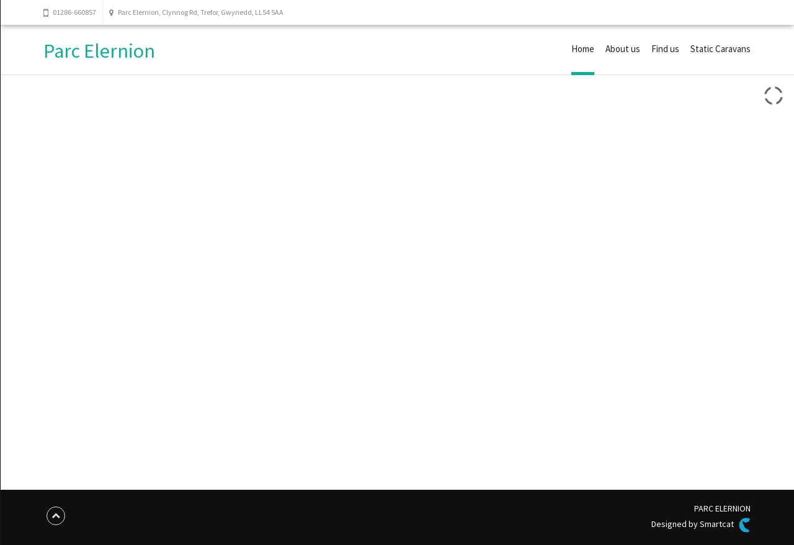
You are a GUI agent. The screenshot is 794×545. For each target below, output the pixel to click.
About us (622, 49)
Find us (665, 49)
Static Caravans (720, 49)
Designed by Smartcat (701, 525)
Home (582, 49)
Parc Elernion (99, 50)
